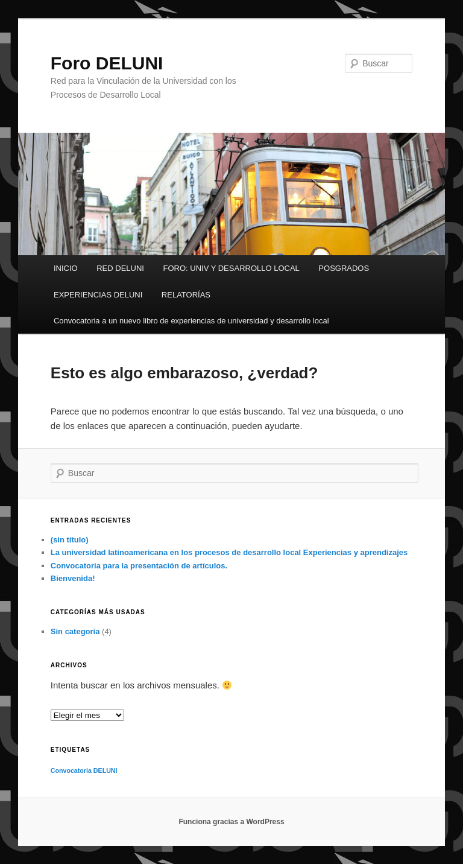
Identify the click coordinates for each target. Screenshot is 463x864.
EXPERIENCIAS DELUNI (98, 294)
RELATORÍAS (186, 294)
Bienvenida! (73, 578)
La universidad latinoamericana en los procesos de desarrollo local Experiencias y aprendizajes (229, 552)
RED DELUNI (120, 268)
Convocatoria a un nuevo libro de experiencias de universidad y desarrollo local (191, 320)
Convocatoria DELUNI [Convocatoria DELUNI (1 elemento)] (84, 770)
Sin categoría (75, 631)
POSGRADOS (343, 268)
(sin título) (70, 539)
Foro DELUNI (107, 63)
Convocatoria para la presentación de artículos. (139, 565)
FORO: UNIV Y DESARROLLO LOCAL (231, 268)
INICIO (66, 268)
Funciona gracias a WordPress (231, 822)
